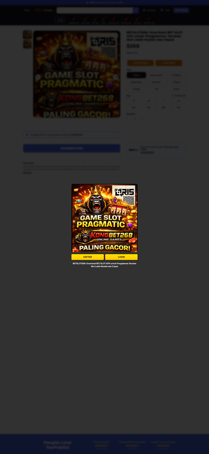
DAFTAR (87, 257)
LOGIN (121, 257)
